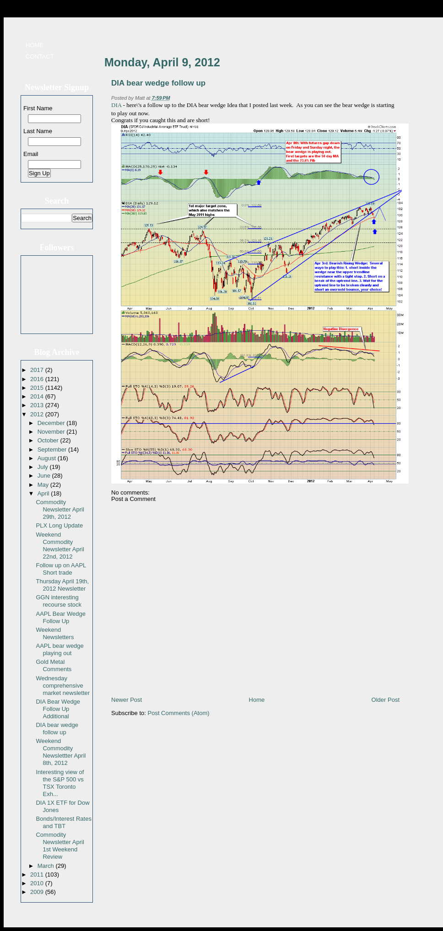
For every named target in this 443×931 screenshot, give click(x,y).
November (52, 431)
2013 (37, 405)
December (52, 423)
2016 (37, 379)
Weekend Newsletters (55, 633)
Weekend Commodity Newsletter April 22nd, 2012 (60, 545)
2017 (37, 369)
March (47, 865)
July (44, 466)
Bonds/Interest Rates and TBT (63, 822)
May (44, 484)
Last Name (37, 131)
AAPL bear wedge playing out (59, 649)
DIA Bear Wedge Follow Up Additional (58, 709)
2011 (37, 874)
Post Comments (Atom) (179, 713)
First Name (38, 108)
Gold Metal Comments (53, 665)
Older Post (386, 699)
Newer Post (126, 699)
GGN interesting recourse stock (58, 601)
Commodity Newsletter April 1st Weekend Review (60, 845)
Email (30, 154)
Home (34, 45)
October (49, 440)
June (45, 475)
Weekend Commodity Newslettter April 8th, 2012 (61, 751)
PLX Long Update (59, 525)
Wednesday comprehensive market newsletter (63, 685)
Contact (40, 56)
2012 (37, 414)
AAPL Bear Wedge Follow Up (60, 617)
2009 (37, 891)
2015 (37, 387)
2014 (37, 396)
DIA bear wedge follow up (57, 728)
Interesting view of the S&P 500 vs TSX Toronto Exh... (60, 783)
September (53, 449)
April (44, 493)
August (48, 458)
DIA (116, 105)
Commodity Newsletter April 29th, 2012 (60, 509)
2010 (37, 883)
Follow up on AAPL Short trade (61, 569)
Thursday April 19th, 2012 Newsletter (62, 585)
